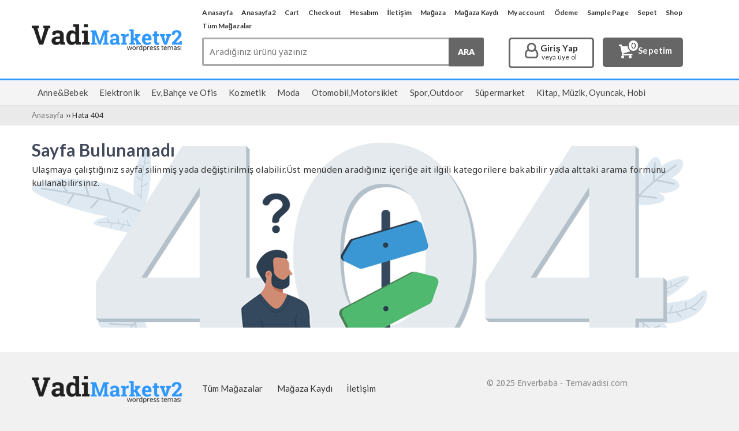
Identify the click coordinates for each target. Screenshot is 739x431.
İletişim (399, 12)
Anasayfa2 (258, 12)
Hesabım (364, 12)
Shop (674, 12)
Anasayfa (217, 12)
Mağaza (433, 12)
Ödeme (566, 12)
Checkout (325, 12)
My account (526, 12)
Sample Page (608, 12)
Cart (292, 12)
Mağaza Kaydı (476, 12)
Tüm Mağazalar (227, 25)
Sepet (647, 12)
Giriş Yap (559, 52)
